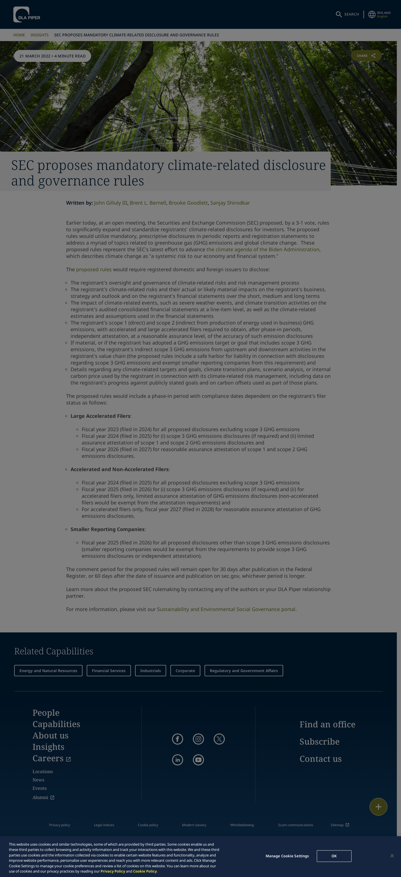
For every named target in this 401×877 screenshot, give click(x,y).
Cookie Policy (145, 871)
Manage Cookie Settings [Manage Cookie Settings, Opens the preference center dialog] (287, 855)
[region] (200, 856)
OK (334, 855)
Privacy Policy (113, 871)
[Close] (392, 856)
